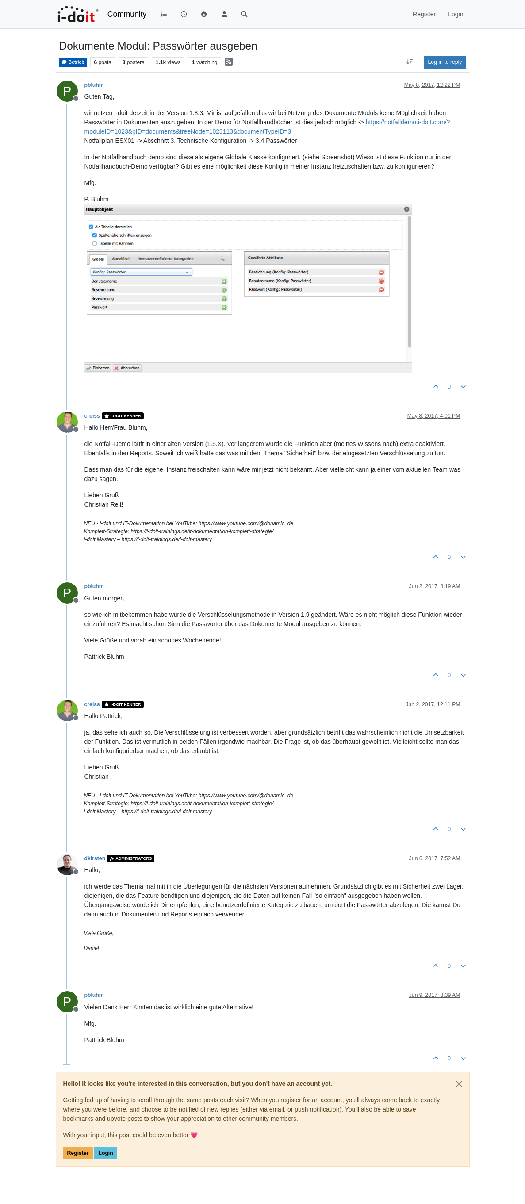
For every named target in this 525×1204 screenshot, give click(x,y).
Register (78, 1153)
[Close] (459, 1084)
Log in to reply (445, 62)
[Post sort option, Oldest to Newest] (409, 62)
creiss (92, 416)
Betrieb (72, 62)
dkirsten (95, 858)
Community (127, 14)
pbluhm (94, 85)
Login (105, 1153)
